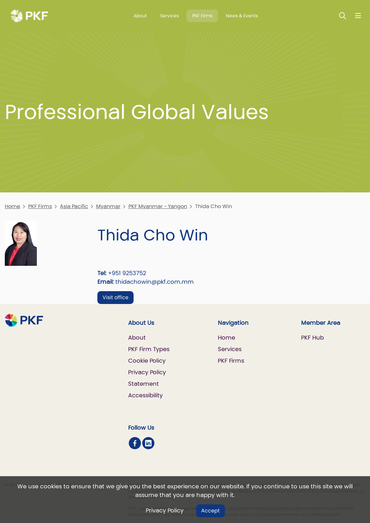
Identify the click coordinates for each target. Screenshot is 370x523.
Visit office (115, 297)
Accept (210, 510)
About (140, 16)
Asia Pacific (74, 206)
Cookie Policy (147, 361)
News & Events (242, 16)
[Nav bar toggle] (358, 15)
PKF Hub (312, 337)
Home (12, 206)
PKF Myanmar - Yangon (157, 206)
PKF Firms (202, 16)
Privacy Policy (165, 510)
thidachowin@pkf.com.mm (154, 282)
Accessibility (145, 395)
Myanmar (108, 206)
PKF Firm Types (148, 349)
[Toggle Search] (342, 15)
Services (169, 16)
